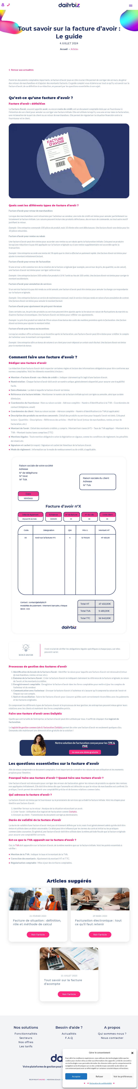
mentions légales (53, 1079)
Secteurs (25, 1038)
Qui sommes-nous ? (112, 1033)
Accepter (76, 1076)
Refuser (99, 1076)
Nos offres (25, 1042)
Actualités (69, 1033)
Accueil (64, 49)
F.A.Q (69, 1038)
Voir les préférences (122, 1076)
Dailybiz (73, 811)
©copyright (37, 1079)
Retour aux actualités (21, 69)
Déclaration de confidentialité (101, 1083)
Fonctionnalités (26, 1033)
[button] (132, 1052)
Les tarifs (25, 1046)
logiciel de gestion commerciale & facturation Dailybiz (36, 727)
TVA (17, 845)
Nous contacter (112, 1038)
